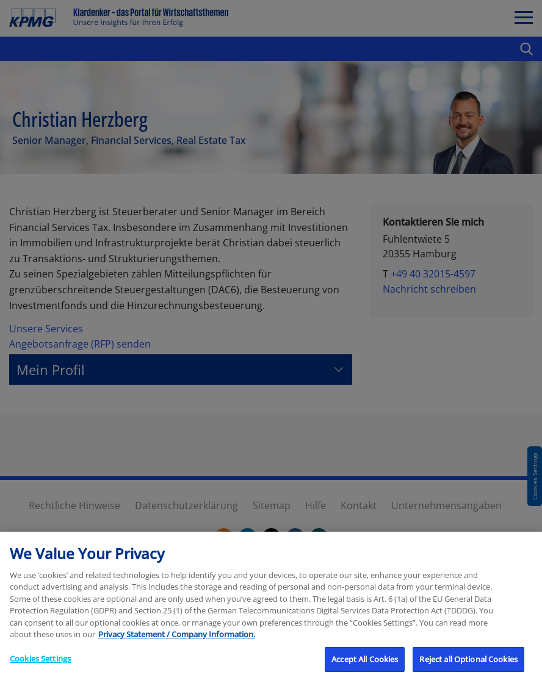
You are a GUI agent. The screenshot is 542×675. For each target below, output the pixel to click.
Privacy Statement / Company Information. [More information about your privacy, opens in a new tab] (176, 638)
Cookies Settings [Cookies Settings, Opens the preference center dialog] (40, 662)
